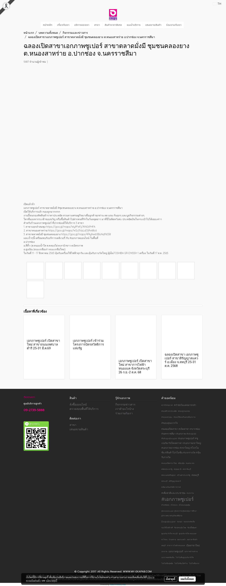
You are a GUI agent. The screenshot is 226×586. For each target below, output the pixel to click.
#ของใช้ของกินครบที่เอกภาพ (184, 417)
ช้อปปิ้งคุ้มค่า (192, 528)
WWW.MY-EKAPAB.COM (137, 571)
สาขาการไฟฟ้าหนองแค (176, 545)
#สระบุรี (164, 481)
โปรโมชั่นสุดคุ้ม (167, 563)
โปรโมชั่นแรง (194, 563)
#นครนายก (190, 463)
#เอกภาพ (190, 493)
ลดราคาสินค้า (192, 539)
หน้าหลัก (47, 25)
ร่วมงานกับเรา (173, 25)
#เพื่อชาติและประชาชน (173, 492)
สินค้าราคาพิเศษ (113, 25)
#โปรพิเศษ (165, 505)
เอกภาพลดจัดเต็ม (167, 557)
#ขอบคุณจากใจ (169, 422)
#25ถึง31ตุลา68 (167, 405)
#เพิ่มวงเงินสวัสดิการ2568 (171, 487)
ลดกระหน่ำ (181, 539)
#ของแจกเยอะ (166, 417)
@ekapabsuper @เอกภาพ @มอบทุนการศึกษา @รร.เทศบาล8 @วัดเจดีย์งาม (179, 513)
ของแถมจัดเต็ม (189, 522)
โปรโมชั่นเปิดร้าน (181, 563)
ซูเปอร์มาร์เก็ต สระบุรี (169, 533)
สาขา (97, 25)
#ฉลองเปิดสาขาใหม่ (169, 463)
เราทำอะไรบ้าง (124, 409)
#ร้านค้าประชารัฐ (183, 475)
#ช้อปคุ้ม (181, 463)
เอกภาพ (164, 551)
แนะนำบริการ (133, 25)
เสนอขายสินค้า (153, 25)
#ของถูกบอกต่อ (184, 411)
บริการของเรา (81, 25)
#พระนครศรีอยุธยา (168, 475)
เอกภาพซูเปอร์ (176, 551)
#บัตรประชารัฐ (166, 469)
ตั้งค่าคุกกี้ (170, 579)
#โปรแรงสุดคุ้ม (184, 505)
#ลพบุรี (195, 475)
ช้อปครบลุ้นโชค (180, 528)
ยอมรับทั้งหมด (187, 579)
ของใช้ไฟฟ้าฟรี (167, 528)
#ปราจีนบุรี (187, 469)
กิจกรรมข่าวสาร (125, 404)
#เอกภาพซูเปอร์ (177, 499)
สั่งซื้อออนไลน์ (78, 404)
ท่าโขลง (164, 539)
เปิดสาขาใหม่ (193, 545)
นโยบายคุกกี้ (51, 580)
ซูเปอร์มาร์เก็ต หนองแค (187, 533)
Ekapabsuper (168, 521)
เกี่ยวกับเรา (63, 25)
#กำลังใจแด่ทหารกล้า (185, 405)
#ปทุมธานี (177, 469)
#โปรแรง (174, 505)
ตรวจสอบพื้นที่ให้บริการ (84, 409)
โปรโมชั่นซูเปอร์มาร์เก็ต (185, 557)
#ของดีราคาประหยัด (169, 411)
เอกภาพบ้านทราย (191, 551)
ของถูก (179, 522)
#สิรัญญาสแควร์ (175, 481)
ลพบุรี (163, 545)
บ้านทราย (172, 539)
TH (217, 3)
